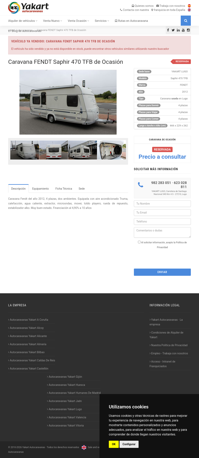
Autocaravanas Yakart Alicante (27, 336)
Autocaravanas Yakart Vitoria (65, 425)
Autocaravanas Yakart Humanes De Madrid (74, 392)
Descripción (18, 188)
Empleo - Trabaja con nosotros (169, 353)
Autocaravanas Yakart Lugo (64, 409)
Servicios (102, 21)
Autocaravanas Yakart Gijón (64, 376)
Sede (82, 188)
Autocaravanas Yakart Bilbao (26, 352)
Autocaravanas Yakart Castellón (28, 368)
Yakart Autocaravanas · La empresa (166, 322)
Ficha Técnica (63, 188)
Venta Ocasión (78, 21)
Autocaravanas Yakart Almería (27, 344)
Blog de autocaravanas (24, 31)
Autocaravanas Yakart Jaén (64, 401)
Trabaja (170, 5)
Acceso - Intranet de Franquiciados (162, 364)
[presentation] (163, 257)
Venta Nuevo (52, 21)
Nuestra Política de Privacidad (169, 345)
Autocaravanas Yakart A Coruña (28, 319)
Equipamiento (40, 188)
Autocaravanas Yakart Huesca (66, 384)
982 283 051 (161, 183)
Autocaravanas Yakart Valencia (66, 417)
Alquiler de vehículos (23, 21)
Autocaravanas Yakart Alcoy (26, 327)
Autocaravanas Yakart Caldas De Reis (31, 360)
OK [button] (114, 444)
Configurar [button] (129, 444)
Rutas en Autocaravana (131, 21)
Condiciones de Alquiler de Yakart (166, 335)
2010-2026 (16, 447)
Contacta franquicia (152, 9)
